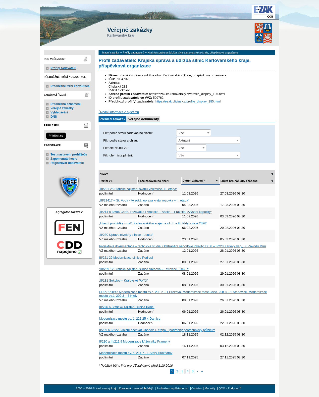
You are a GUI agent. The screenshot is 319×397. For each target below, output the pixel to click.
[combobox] (193, 132)
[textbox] (208, 155)
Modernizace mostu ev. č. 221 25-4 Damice (129, 318)
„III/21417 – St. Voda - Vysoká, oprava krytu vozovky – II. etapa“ (144, 200)
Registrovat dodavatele (67, 163)
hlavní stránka (110, 52)
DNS (54, 116)
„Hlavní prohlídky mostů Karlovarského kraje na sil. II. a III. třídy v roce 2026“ (153, 223)
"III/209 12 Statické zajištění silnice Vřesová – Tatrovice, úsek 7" (144, 269)
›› (202, 371)
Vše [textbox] (181, 133)
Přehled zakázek (112, 119)
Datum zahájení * (193, 180)
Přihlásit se (56, 135)
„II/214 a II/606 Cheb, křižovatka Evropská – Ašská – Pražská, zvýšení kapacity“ (155, 212)
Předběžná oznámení (66, 104)
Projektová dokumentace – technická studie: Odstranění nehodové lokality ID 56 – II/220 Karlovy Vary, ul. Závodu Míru (182, 246)
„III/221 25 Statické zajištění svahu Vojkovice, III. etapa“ (138, 189)
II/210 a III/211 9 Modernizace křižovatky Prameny (134, 341)
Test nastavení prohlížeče (69, 154)
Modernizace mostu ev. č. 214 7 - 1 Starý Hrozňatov (135, 353)
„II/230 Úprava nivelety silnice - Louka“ (126, 235)
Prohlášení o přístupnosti (172, 388)
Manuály (210, 388)
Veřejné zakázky (62, 108)
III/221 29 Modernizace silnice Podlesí (126, 257)
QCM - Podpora (228, 388)
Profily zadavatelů (63, 68)
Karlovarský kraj (144, 16)
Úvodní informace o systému (119, 112)
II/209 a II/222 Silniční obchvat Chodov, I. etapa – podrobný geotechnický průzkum (157, 330)
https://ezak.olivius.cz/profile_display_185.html (187, 101)
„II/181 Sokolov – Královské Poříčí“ (123, 280)
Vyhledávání (59, 112)
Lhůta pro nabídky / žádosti (239, 180)
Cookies (196, 388)
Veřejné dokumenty (143, 119)
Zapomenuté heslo (64, 158)
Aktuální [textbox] (184, 140)
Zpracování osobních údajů (136, 388)
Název (104, 173)
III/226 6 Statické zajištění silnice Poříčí (127, 307)
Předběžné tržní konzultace (70, 86)
